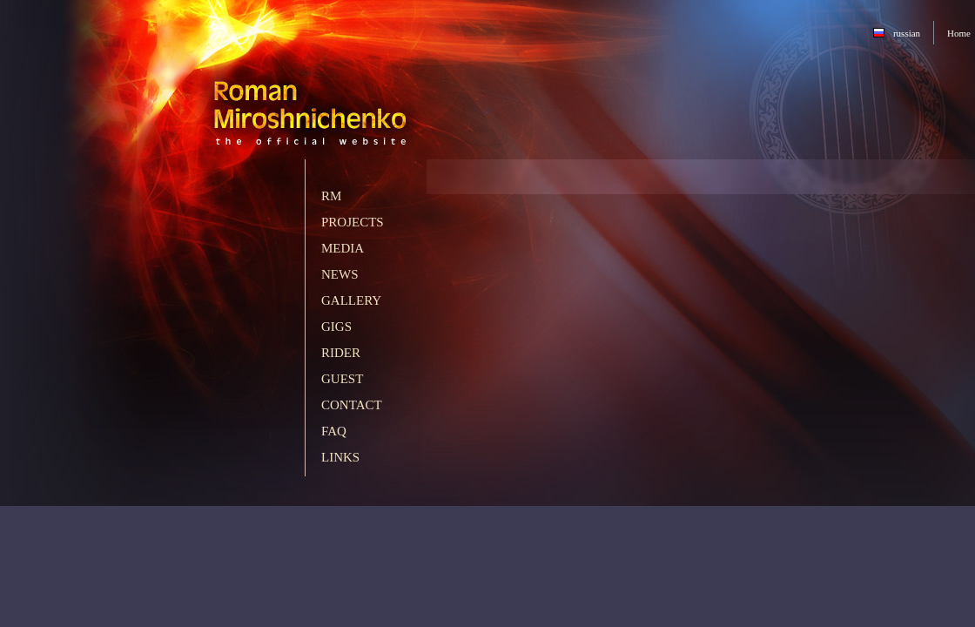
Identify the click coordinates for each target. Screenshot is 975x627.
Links (340, 457)
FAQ (333, 431)
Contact (351, 405)
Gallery (351, 300)
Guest (342, 379)
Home (959, 33)
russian (906, 33)
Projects (352, 222)
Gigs (336, 327)
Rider (340, 353)
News (340, 274)
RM (331, 196)
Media (342, 248)
